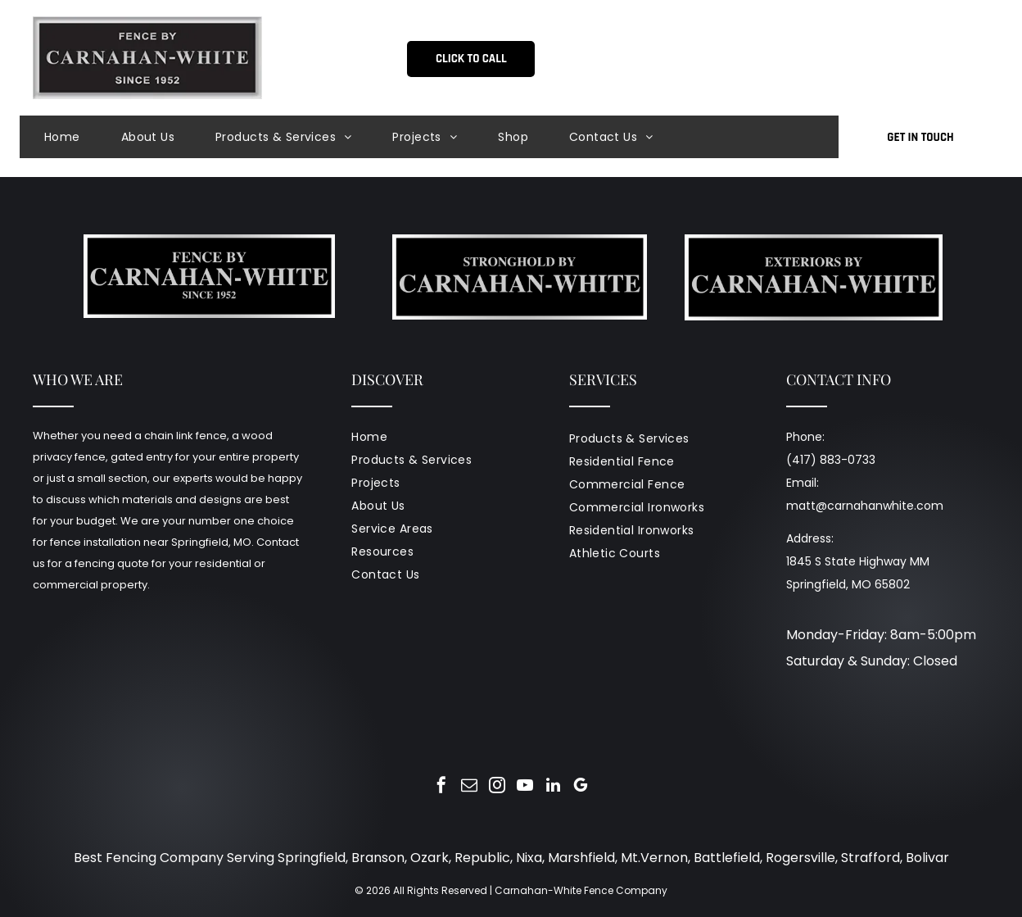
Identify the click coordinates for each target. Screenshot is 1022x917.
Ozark (429, 857)
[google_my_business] (580, 787)
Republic (482, 857)
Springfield (312, 857)
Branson (378, 857)
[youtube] (525, 787)
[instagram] (497, 787)
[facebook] (441, 787)
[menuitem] (82, 136)
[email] (469, 787)
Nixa (529, 857)
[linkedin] (552, 787)
